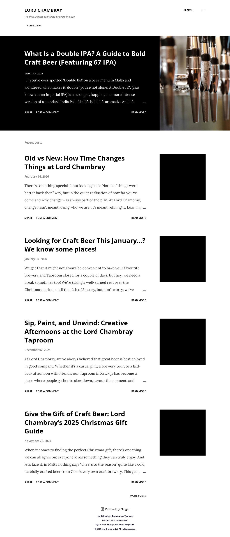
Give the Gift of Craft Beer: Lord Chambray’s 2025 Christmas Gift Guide (75, 422)
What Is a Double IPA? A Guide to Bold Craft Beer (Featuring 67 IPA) (85, 58)
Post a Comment (47, 112)
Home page (34, 25)
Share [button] (28, 112)
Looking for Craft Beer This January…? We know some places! (84, 244)
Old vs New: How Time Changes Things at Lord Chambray (74, 162)
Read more (138, 112)
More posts (138, 495)
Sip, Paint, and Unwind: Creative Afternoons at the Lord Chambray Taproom (78, 331)
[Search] (188, 10)
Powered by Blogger (115, 509)
